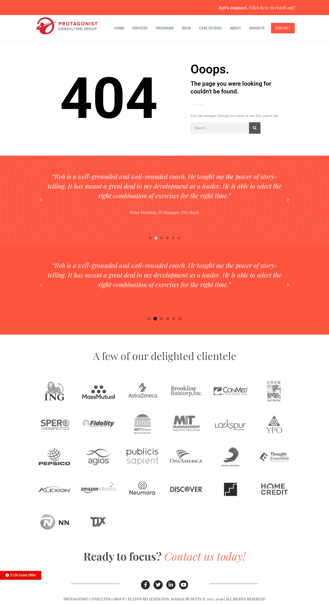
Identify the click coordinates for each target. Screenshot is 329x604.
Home (119, 28)
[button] (41, 200)
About (235, 28)
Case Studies (210, 28)
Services (140, 28)
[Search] (254, 128)
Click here (259, 7)
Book (186, 28)
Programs (165, 28)
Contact (283, 28)
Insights (258, 28)
